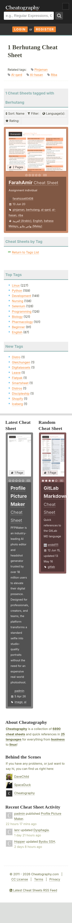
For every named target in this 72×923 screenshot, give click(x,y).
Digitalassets (21, 367)
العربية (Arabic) (22, 220)
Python (17, 291)
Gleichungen (21, 362)
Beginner (18, 327)
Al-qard (16, 75)
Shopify (17, 399)
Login (20, 29)
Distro (16, 357)
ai (25, 702)
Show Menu (65, 6)
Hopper (19, 841)
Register (45, 29)
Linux (16, 285)
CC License (19, 879)
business (58, 739)
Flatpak (17, 378)
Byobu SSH (47, 841)
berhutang (33, 209)
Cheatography (16, 729)
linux (13, 744)
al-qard (45, 209)
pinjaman (19, 209)
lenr (17, 830)
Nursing (17, 301)
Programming (21, 311)
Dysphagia (41, 830)
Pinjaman (41, 70)
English (37, 220)
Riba (54, 75)
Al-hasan (36, 75)
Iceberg (17, 404)
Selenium (18, 306)
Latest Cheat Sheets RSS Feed (33, 890)
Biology (17, 317)
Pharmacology (22, 322)
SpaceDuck (22, 785)
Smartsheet (20, 383)
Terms (38, 879)
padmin (19, 690)
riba (20, 215)
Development (21, 296)
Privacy (54, 879)
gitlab (51, 566)
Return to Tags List (25, 252)
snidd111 (53, 544)
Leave (16, 373)
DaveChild (21, 776)
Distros (17, 388)
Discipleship (20, 393)
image (18, 702)
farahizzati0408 (23, 198)
